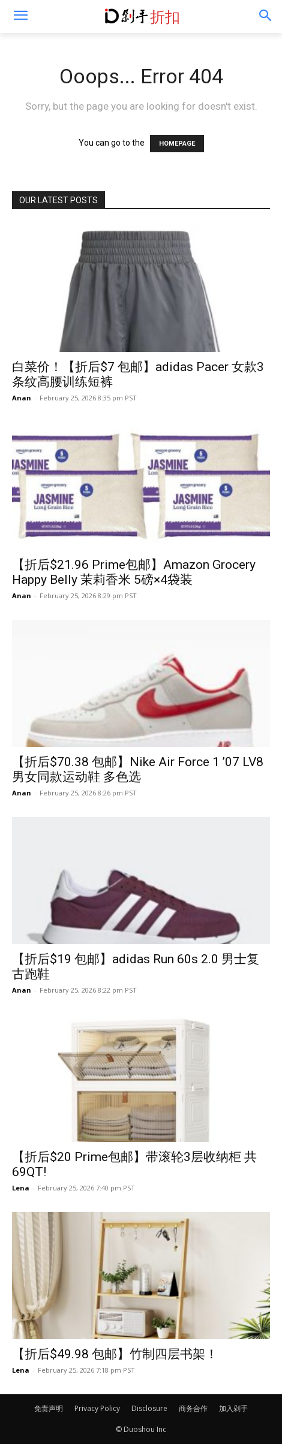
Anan (21, 397)
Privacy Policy (97, 1408)
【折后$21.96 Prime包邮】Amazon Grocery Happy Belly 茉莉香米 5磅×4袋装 (134, 572)
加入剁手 (233, 1408)
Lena (20, 1187)
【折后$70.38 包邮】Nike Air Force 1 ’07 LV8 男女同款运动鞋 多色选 (137, 769)
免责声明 (48, 1408)
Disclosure (149, 1408)
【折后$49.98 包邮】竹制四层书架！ (115, 1354)
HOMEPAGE (177, 143)
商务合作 (193, 1408)
